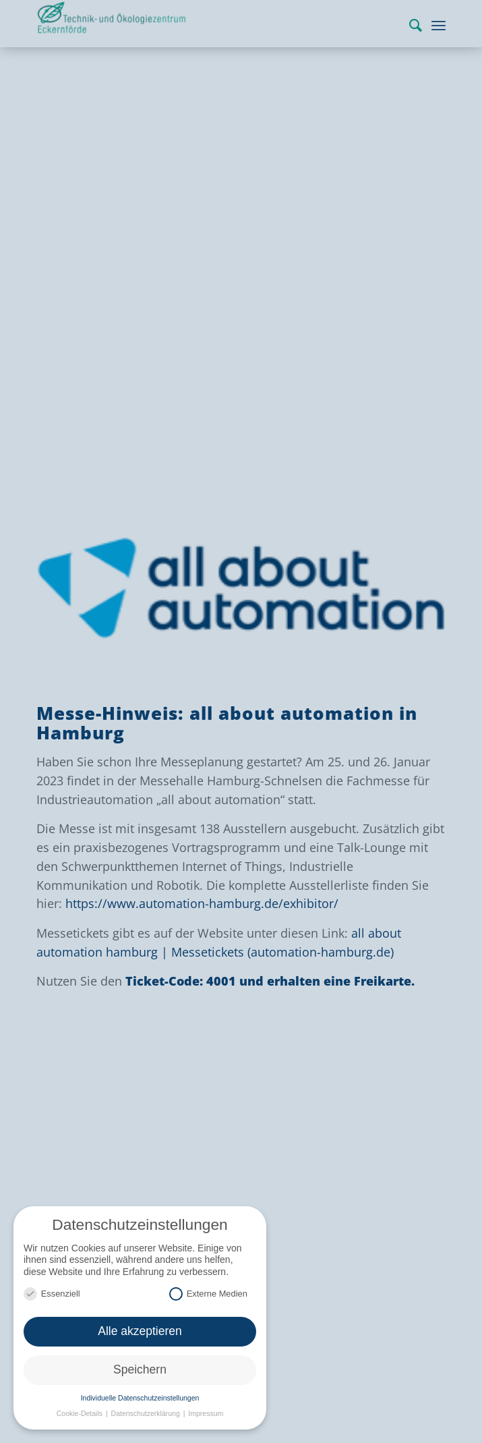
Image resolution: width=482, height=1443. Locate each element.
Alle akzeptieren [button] (140, 1331)
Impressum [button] (205, 1413)
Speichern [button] (140, 1369)
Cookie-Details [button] (80, 1413)
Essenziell (52, 1293)
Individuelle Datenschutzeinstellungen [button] (140, 1398)
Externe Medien (208, 1293)
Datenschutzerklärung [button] (146, 1413)
